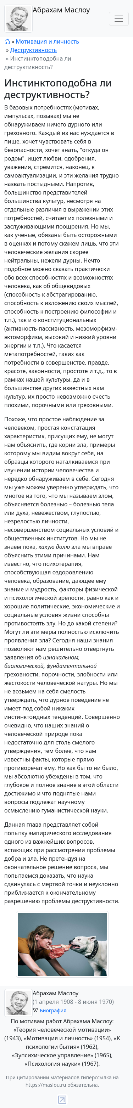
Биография (53, 1010)
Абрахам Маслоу (47, 19)
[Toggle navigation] (119, 19)
